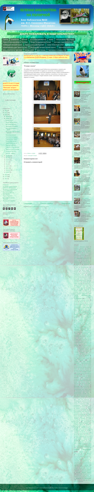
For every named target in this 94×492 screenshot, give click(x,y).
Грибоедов (81, 301)
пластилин (76, 421)
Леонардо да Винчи (80, 373)
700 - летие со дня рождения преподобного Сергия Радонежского (82, 254)
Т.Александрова (77, 453)
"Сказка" (82, 249)
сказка (87, 441)
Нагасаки (89, 406)
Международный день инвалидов (83, 390)
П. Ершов (89, 414)
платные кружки (85, 423)
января (8, 172)
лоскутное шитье (78, 383)
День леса (85, 310)
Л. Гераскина (87, 370)
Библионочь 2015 (77, 265)
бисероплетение (85, 267)
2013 (5, 178)
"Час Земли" (88, 249)
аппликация (77, 262)
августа (8, 160)
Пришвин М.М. (83, 431)
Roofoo (56, 487)
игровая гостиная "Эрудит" (81, 346)
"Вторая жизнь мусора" (11, 141)
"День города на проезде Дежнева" (85, 212)
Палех (83, 415)
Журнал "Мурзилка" (7, 195)
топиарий (78, 454)
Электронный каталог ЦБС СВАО (12, 50)
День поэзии (82, 316)
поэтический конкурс (85, 427)
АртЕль (89, 262)
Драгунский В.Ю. (78, 335)
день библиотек (87, 304)
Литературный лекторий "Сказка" (12, 44)
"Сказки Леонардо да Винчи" (85, 132)
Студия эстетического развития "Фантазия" (15, 42)
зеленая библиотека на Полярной (81, 342)
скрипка (89, 443)
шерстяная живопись (86, 470)
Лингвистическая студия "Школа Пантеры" (15, 47)
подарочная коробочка (78, 424)
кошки (84, 364)
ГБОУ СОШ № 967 (83, 293)
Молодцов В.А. (81, 398)
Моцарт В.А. (77, 402)
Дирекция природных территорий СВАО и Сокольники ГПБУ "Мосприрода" (82, 329)
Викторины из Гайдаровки (9, 200)
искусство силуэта (78, 351)
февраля (8, 170)
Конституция (78, 364)
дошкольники (85, 333)
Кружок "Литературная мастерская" (41, 42)
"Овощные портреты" (10, 145)
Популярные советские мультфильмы (8, 193)
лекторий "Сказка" (32, 155)
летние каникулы (82, 376)
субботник (81, 451)
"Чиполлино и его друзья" (11, 126)
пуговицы (86, 433)
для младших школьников (81, 332)
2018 (5, 110)
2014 (5, 176)
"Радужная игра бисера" (11, 139)
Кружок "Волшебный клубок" (55, 44)
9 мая (87, 255)
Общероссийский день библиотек (81, 411)
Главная (5, 39)
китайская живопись (78, 356)
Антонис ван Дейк (86, 261)
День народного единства (85, 311)
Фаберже (86, 457)
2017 (5, 112)
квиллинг (87, 355)
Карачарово (80, 355)
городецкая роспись (85, 300)
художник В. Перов (86, 463)
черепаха (83, 469)
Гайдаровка (6, 184)
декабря (8, 116)
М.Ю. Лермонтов (85, 384)
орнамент (76, 414)
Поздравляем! (84, 106)
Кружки (51, 39)
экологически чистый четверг (82, 475)
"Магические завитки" (10, 135)
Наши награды (41, 50)
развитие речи (82, 434)
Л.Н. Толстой (77, 371)
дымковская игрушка (78, 336)
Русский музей (86, 437)
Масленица (77, 386)
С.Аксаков (83, 440)
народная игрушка (80, 408)
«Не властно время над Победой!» (85, 186)
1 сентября (78, 252)
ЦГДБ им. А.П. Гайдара (78, 466)
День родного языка (79, 317)
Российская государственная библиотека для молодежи (10, 187)
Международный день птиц (81, 392)
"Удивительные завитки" (11, 143)
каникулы (83, 354)
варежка (83, 273)
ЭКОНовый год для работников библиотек (82, 476)
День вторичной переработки (80, 305)
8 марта (83, 255)
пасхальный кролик (78, 417)
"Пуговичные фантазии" (84, 119)
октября (8, 155)
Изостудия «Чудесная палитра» (63, 42)
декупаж (80, 304)
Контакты (24, 39)
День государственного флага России (82, 308)
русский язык (77, 439)
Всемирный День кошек (86, 284)
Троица (76, 456)
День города (86, 307)
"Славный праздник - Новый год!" (86, 92)
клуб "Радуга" (78, 360)
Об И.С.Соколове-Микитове (38, 39)
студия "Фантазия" (82, 450)
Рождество (78, 437)
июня (7, 162)
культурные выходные (78, 370)
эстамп (84, 479)
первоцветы (83, 418)
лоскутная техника (85, 382)
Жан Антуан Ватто (84, 339)
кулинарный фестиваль (84, 368)
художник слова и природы (81, 465)
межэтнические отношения (84, 395)
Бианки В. (78, 264)
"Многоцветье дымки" (84, 145)
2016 (5, 114)
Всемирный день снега (82, 286)
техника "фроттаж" (87, 453)
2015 (5, 174)
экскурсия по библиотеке (83, 478)
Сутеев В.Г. (87, 451)
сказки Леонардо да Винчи (80, 443)
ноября (8, 118)
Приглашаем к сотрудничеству (57, 50)
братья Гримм (85, 270)
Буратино (76, 271)
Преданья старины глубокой (80, 428)
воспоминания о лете (85, 277)
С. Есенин (84, 439)
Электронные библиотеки (66, 47)
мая (7, 164)
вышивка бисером (78, 290)
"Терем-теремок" (85, 198)
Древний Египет (86, 335)
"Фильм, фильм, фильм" (11, 122)
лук (84, 383)
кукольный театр (81, 367)
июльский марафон (79, 352)
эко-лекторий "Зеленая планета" (83, 473)
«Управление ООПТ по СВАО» (83, 251)
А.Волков (88, 257)
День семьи (88, 319)
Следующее (28, 203)
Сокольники (78, 447)
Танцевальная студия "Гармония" (34, 44)
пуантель (81, 433)
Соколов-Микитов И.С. (85, 446)
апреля (8, 166)
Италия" (87, 351)
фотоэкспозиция (86, 460)
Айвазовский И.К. (86, 258)
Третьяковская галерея (86, 454)
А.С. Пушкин (77, 258)
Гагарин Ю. (86, 290)
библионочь (86, 264)
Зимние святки (77, 343)
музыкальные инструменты (81, 405)
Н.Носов (83, 406)
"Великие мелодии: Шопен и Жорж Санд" (85, 172)
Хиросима (76, 462)
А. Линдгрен (81, 257)
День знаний (78, 310)
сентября (8, 157)
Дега (76, 304)
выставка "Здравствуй (84, 289)
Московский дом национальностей (82, 400)
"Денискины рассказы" (79, 248)
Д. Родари (82, 302)
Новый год (85, 409)
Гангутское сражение (85, 292)
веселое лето (76, 277)
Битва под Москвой (79, 268)
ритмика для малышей (86, 436)
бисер (77, 267)
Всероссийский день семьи (79, 287)
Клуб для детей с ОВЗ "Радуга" (65, 39)
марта (7, 168)
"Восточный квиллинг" (10, 124)
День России (81, 319)
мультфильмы (77, 406)
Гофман (75, 301)
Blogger (66, 487)
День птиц (89, 316)
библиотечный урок (87, 265)
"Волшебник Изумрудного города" (81, 246)
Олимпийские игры (78, 412)
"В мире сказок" (9, 120)
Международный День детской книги (81, 387)
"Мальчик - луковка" (10, 153)
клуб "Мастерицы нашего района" (81, 358)
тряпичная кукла (83, 456)
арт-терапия (84, 262)
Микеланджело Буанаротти (79, 396)
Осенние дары (82, 414)
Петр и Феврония (85, 420)
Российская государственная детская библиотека (10, 190)
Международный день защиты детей (82, 389)
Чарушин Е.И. (77, 469)
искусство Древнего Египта (81, 349)
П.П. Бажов (78, 415)
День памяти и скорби (81, 313)
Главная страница (46, 203)
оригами (87, 412)
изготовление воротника (84, 348)
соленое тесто (86, 447)
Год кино (86, 298)
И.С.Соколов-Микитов (86, 345)
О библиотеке (15, 39)
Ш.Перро (78, 470)
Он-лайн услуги (29, 50)
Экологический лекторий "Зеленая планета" (43, 47)
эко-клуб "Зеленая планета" (83, 472)
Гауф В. (75, 293)
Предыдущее (65, 203)
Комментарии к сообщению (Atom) (40, 206)
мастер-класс (86, 386)
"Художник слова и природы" (12, 147)
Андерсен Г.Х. (77, 261)
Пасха (88, 415)
